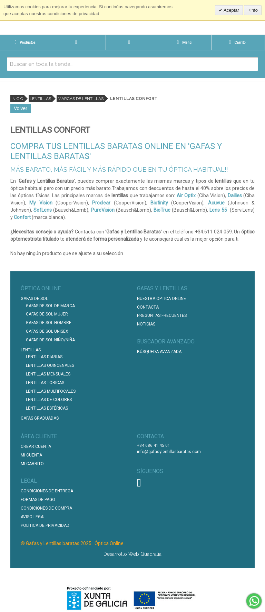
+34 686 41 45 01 (153, 445)
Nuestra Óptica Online (162, 298)
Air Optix (186, 195)
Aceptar (231, 10)
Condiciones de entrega (47, 491)
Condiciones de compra (46, 508)
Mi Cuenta (31, 455)
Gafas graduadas (40, 418)
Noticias (146, 324)
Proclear (101, 202)
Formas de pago (38, 499)
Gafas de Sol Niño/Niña (50, 340)
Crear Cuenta (36, 446)
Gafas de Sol (34, 298)
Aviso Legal (33, 516)
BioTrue (162, 210)
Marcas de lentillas (81, 98)
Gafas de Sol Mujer (47, 314)
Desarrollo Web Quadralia (132, 554)
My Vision (40, 202)
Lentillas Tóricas (45, 382)
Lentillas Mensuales (48, 374)
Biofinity (159, 202)
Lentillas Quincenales (50, 365)
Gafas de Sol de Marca (50, 305)
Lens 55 (218, 210)
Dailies (235, 195)
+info (253, 10)
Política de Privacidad (45, 525)
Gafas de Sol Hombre (48, 322)
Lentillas (40, 98)
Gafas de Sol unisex (47, 331)
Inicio (17, 98)
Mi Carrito (32, 463)
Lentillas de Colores (49, 399)
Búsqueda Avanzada (159, 351)
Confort (22, 217)
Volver (20, 108)
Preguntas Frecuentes (162, 315)
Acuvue (216, 202)
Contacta (148, 307)
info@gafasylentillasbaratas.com (169, 451)
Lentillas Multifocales (51, 391)
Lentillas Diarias (44, 356)
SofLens (42, 210)
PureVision (103, 210)
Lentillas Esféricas (47, 408)
